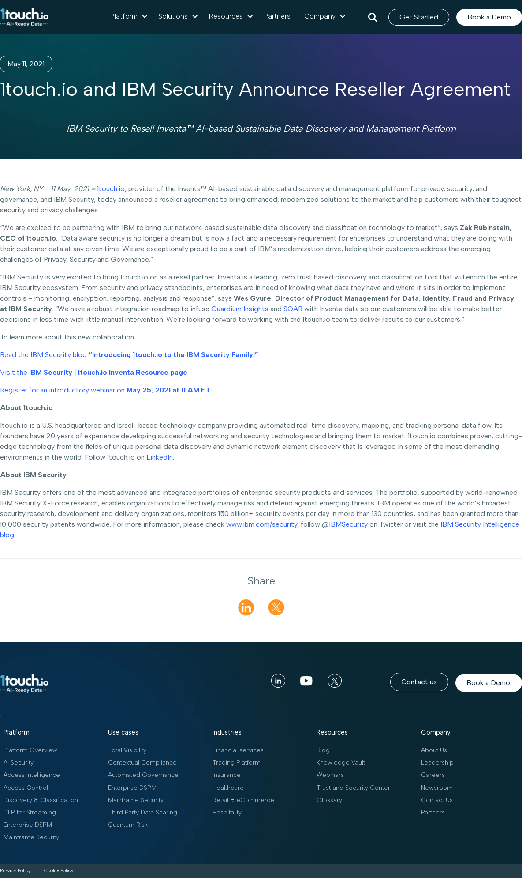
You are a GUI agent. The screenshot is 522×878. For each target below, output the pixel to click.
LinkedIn (159, 457)
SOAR (292, 309)
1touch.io (111, 189)
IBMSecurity (348, 524)
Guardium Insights (239, 309)
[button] (129, 16)
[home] (24, 17)
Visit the (93, 372)
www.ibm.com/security (261, 524)
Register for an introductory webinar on (105, 390)
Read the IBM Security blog (129, 354)
